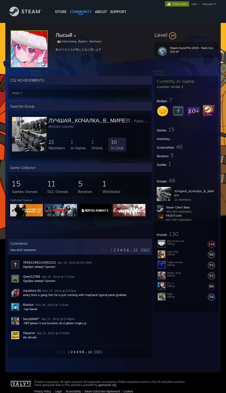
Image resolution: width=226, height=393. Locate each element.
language (207, 4)
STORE (61, 11)
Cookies (128, 391)
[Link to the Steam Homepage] (28, 15)
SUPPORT (118, 11)
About (101, 11)
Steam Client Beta (178, 207)
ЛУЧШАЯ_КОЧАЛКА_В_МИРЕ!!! (89, 120)
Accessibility (73, 391)
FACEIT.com (174, 215)
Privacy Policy (42, 391)
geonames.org (107, 385)
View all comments (23, 250)
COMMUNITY (81, 11)
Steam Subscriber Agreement (102, 391)
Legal (58, 391)
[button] (186, 34)
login (194, 4)
